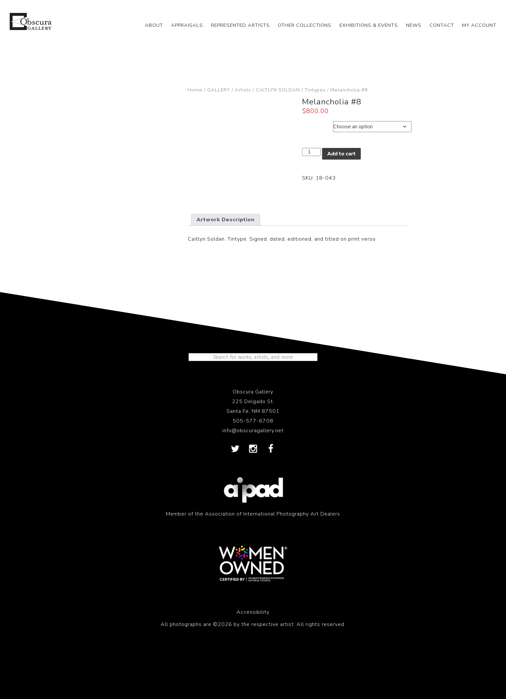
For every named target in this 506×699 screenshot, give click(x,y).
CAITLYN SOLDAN (278, 90)
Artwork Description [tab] (226, 262)
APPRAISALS (187, 25)
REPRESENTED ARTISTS (240, 25)
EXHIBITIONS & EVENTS (368, 25)
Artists (243, 90)
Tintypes (315, 90)
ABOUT (154, 25)
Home (194, 90)
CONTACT (442, 25)
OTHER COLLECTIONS (304, 25)
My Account (479, 25)
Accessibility (253, 654)
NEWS (413, 25)
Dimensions (317, 125)
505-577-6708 (253, 463)
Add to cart (341, 153)
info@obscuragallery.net (253, 472)
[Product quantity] (311, 152)
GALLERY (218, 90)
